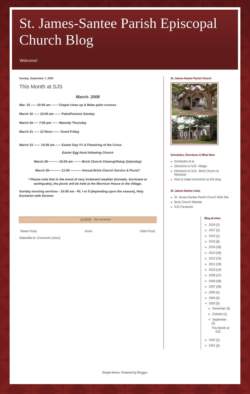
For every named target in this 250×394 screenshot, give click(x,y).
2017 (212, 230)
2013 (212, 253)
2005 (212, 292)
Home (88, 231)
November (219, 308)
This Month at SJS (40, 87)
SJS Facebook (183, 207)
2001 (212, 345)
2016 (212, 236)
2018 (212, 224)
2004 (212, 298)
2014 (212, 247)
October (217, 314)
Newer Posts (28, 231)
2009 (212, 275)
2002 (212, 340)
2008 (212, 281)
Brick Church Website (188, 202)
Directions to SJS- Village (190, 166)
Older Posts (147, 231)
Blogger (142, 372)
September (219, 319)
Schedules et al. (184, 161)
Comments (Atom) (48, 238)
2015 (212, 241)
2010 (212, 269)
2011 (212, 264)
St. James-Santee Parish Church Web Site (201, 197)
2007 (212, 286)
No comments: (103, 219)
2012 (212, 258)
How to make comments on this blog (197, 179)
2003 (212, 303)
